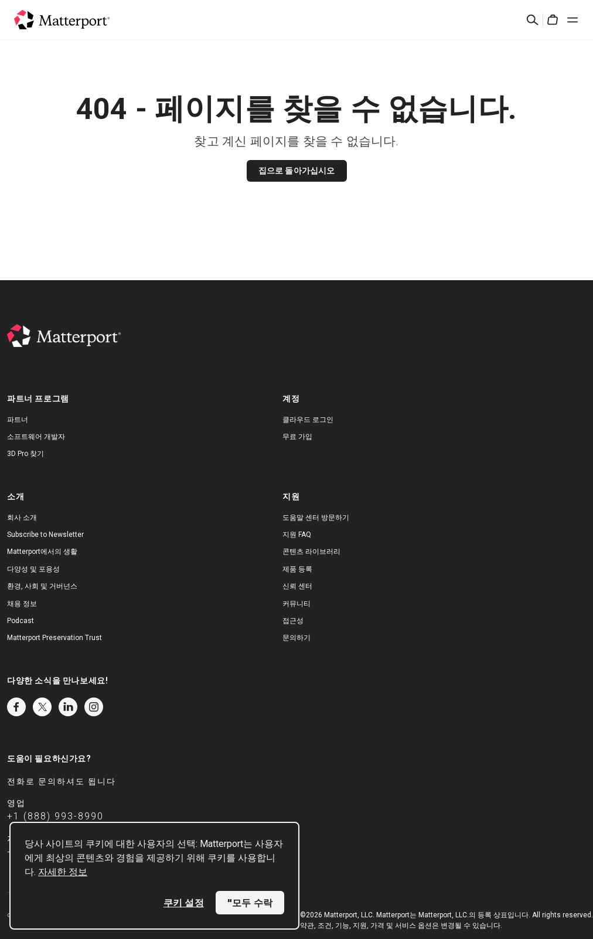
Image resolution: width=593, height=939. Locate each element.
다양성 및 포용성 (33, 569)
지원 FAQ (296, 534)
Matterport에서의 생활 (42, 551)
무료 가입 (297, 437)
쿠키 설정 (183, 903)
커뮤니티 (296, 604)
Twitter (42, 707)
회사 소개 (22, 517)
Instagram (93, 707)
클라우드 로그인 (307, 420)
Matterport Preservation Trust (54, 638)
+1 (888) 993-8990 (55, 816)
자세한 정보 (62, 871)
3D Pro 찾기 (25, 454)
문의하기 (296, 638)
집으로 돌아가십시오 (296, 170)
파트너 (17, 420)
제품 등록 (297, 569)
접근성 (293, 621)
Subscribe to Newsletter (45, 534)
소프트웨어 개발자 (36, 437)
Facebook (16, 707)
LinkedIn (68, 707)
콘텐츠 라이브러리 (311, 551)
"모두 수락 (249, 903)
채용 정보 (22, 604)
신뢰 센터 (297, 586)
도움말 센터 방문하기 (315, 517)
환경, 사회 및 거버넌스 (42, 586)
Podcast (20, 621)
